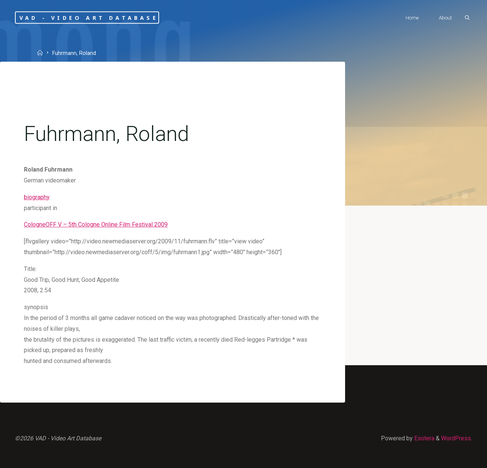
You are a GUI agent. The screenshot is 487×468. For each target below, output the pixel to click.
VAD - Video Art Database (88, 17)
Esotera (423, 438)
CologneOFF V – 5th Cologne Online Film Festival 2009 (96, 224)
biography (37, 197)
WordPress (456, 438)
